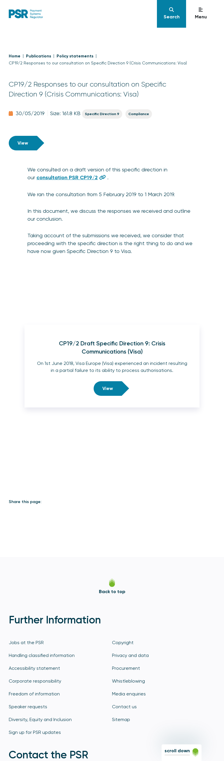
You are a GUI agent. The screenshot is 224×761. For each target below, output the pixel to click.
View (23, 143)
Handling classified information (42, 655)
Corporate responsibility (35, 681)
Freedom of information (34, 694)
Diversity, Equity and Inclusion (40, 719)
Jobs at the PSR (26, 642)
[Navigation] (171, 14)
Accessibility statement (34, 668)
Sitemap (121, 719)
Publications (38, 56)
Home (14, 56)
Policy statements (75, 56)
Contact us (124, 706)
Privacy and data (130, 655)
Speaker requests (28, 706)
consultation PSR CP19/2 (67, 177)
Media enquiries (129, 694)
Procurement (126, 668)
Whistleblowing (128, 681)
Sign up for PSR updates (35, 732)
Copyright (123, 642)
